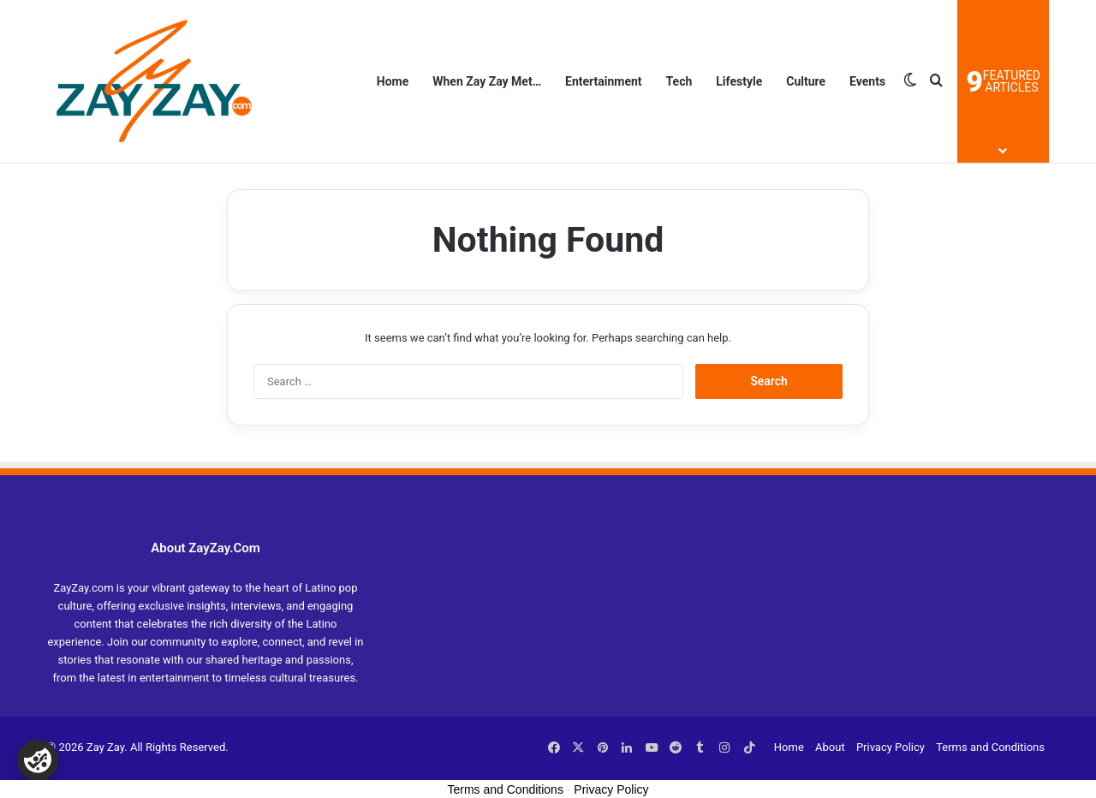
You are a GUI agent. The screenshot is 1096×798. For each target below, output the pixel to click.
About (830, 747)
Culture (805, 81)
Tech (679, 81)
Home (392, 81)
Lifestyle (739, 81)
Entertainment (603, 81)
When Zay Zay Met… (486, 81)
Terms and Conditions (990, 747)
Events (867, 81)
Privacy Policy (890, 747)
